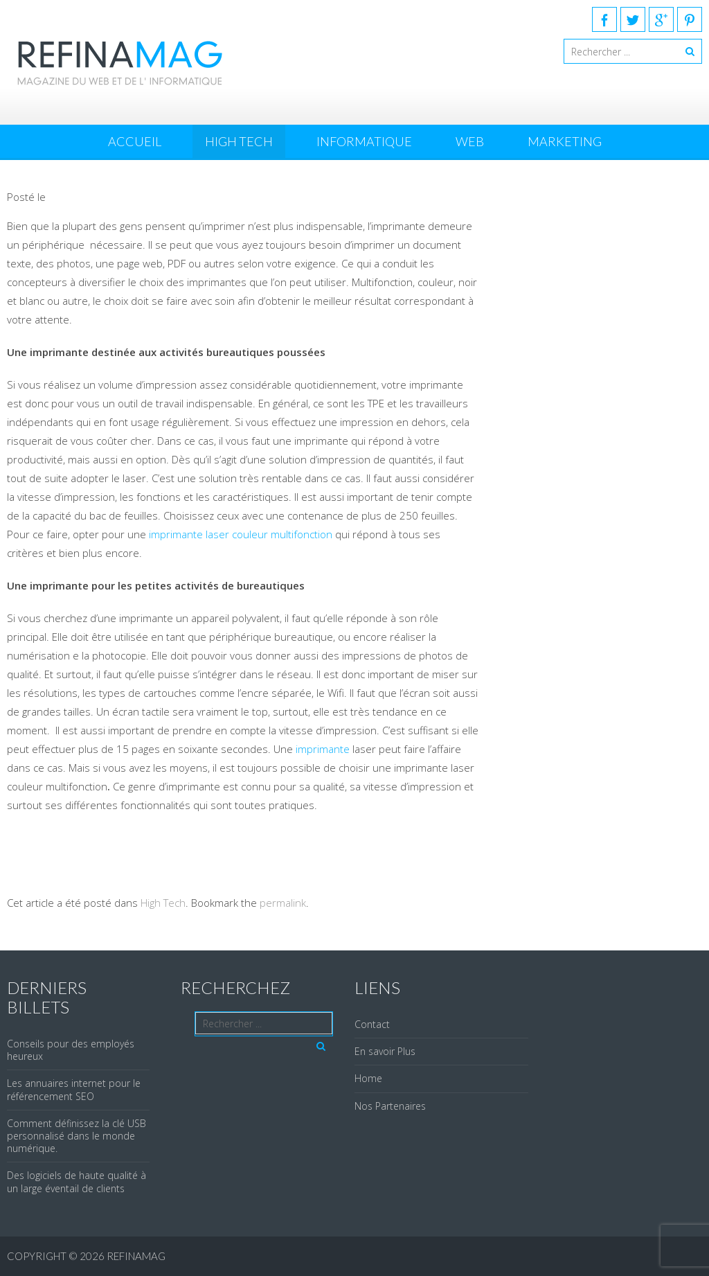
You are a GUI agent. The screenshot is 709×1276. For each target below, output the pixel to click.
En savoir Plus (384, 1051)
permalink (283, 903)
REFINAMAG (136, 1256)
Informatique (364, 141)
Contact (372, 1024)
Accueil (134, 141)
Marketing (565, 141)
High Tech (239, 141)
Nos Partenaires (390, 1106)
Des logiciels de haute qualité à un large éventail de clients (76, 1181)
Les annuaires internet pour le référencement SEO (74, 1089)
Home (368, 1078)
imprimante (324, 749)
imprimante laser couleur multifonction (240, 534)
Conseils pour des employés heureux (70, 1050)
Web (470, 141)
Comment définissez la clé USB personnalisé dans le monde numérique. (76, 1136)
